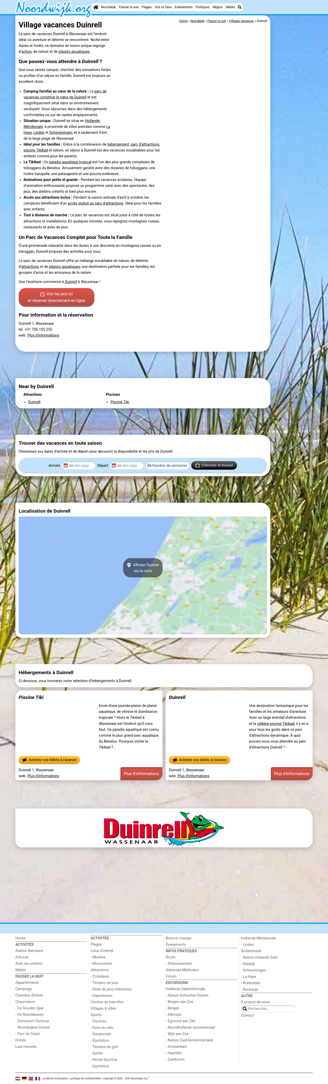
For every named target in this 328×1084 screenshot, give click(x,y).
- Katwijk (248, 964)
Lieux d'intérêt (102, 951)
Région (218, 7)
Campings (23, 989)
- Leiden (247, 945)
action (26, 51)
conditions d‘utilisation (55, 1078)
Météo (230, 7)
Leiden (39, 132)
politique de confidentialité (85, 1078)
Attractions (100, 970)
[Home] (95, 7)
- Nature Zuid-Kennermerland (189, 1040)
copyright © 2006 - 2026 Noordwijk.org (125, 1078)
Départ (103, 465)
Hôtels (20, 1040)
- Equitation (100, 1066)
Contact (247, 1015)
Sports (96, 1015)
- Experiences (101, 996)
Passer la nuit (129, 7)
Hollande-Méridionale (258, 938)
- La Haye (248, 977)
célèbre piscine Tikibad (275, 724)
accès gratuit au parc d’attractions (95, 203)
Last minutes (26, 1047)
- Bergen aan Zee (179, 1002)
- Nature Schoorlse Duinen (187, 995)
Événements (184, 7)
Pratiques (203, 7)
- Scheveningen (253, 970)
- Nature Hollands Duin (259, 957)
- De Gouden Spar (29, 1008)
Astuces (22, 957)
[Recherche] (239, 7)
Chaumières (25, 1002)
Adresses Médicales (182, 970)
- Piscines (99, 1021)
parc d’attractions (145, 144)
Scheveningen (60, 132)
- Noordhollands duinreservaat (190, 1027)
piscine (36, 150)
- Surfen (97, 1053)
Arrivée (55, 465)
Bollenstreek (251, 951)
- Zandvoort (175, 1059)
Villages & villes (103, 1008)
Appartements (27, 982)
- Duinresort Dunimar (32, 1021)
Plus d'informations (43, 335)
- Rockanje (249, 989)
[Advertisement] (292, 133)
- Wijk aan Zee (177, 1034)
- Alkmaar (173, 1014)
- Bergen (172, 1008)
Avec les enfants (28, 963)
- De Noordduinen (29, 1014)
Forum (171, 976)
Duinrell (177, 697)
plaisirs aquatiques (74, 51)
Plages (147, 7)
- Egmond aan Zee (180, 1021)
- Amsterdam (176, 1047)
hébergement (118, 144)
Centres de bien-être (107, 1002)
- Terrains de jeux (104, 983)
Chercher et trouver (214, 465)
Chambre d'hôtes (29, 995)
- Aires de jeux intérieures (111, 989)
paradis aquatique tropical (70, 162)
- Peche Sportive (104, 1060)
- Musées (98, 957)
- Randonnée (101, 1034)
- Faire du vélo (102, 1028)
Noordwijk (108, 7)
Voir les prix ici (56, 297)
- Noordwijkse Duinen (32, 1027)
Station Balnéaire (29, 951)
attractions (30, 267)
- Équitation (100, 1040)
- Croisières (100, 976)
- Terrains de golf (104, 1047)
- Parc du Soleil (27, 1034)
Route (170, 957)
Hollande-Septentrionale (185, 989)
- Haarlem (174, 1053)
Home (20, 938)
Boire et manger (179, 938)
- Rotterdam (250, 983)
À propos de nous (255, 1002)
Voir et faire (163, 7)
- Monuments (101, 963)
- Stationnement (179, 963)
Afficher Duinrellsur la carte (143, 568)
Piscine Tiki (31, 697)
